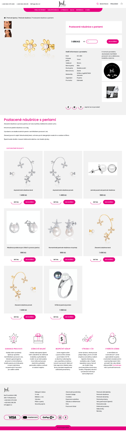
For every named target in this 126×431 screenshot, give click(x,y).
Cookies (69, 398)
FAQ (67, 405)
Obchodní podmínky (73, 393)
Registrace (104, 4)
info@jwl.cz (35, 4)
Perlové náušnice (25, 19)
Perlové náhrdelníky (104, 393)
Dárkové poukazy (103, 407)
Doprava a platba (72, 400)
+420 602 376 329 (8, 4)
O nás (87, 11)
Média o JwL (39, 398)
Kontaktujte (117, 366)
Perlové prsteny (102, 400)
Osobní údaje (70, 395)
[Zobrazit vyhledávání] (97, 4)
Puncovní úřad (71, 407)
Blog (72, 11)
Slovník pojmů (40, 405)
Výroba (37, 400)
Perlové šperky (40, 11)
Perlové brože (101, 405)
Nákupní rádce (53, 11)
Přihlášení (114, 4)
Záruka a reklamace (73, 402)
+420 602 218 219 (22, 4)
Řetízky (99, 412)
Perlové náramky (103, 398)
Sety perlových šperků (104, 402)
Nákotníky (100, 409)
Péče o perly (39, 402)
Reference (79, 11)
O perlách (64, 11)
